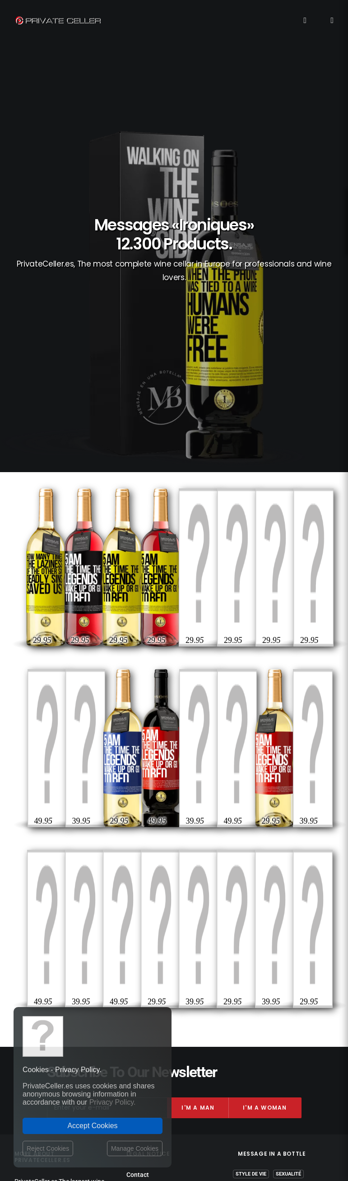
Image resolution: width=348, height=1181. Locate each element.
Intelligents (284, 916)
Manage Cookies (134, 1148)
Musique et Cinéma (276, 956)
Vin (297, 890)
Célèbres (289, 930)
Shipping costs (146, 874)
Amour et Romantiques (270, 903)
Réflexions (253, 930)
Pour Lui (247, 916)
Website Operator (150, 900)
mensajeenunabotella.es (272, 989)
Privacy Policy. (112, 1102)
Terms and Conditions (157, 910)
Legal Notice (206, 1128)
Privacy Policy (145, 883)
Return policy (144, 891)
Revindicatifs (266, 890)
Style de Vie (251, 864)
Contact (137, 864)
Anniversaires (282, 877)
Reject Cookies (48, 1148)
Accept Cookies (92, 1125)
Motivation (286, 943)
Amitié (221, 930)
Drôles (245, 877)
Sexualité (288, 864)
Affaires (250, 943)
